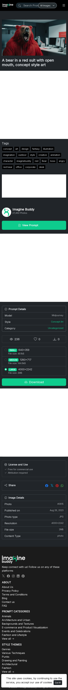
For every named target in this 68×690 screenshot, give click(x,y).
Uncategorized (55, 328)
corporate (30, 167)
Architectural (9, 664)
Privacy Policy (10, 590)
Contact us (8, 601)
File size (34, 529)
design (25, 148)
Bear (44, 161)
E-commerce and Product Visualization (25, 627)
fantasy (36, 148)
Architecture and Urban (16, 620)
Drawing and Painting (14, 660)
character (8, 161)
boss (52, 161)
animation (55, 155)
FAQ (4, 605)
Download (34, 382)
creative (43, 155)
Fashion (6, 667)
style (32, 155)
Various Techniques (13, 653)
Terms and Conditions (14, 594)
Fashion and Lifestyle (14, 634)
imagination (9, 155)
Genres (6, 649)
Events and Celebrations (16, 631)
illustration (48, 148)
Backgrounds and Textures (18, 623)
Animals (6, 616)
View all (6, 638)
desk (41, 167)
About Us (7, 587)
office (19, 167)
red (36, 161)
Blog (4, 598)
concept (7, 148)
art (16, 148)
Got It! (58, 682)
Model (34, 315)
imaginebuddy (24, 161)
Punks (5, 656)
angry (62, 161)
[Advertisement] (34, 105)
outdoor (22, 155)
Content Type (34, 536)
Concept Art (57, 321)
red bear (7, 167)
